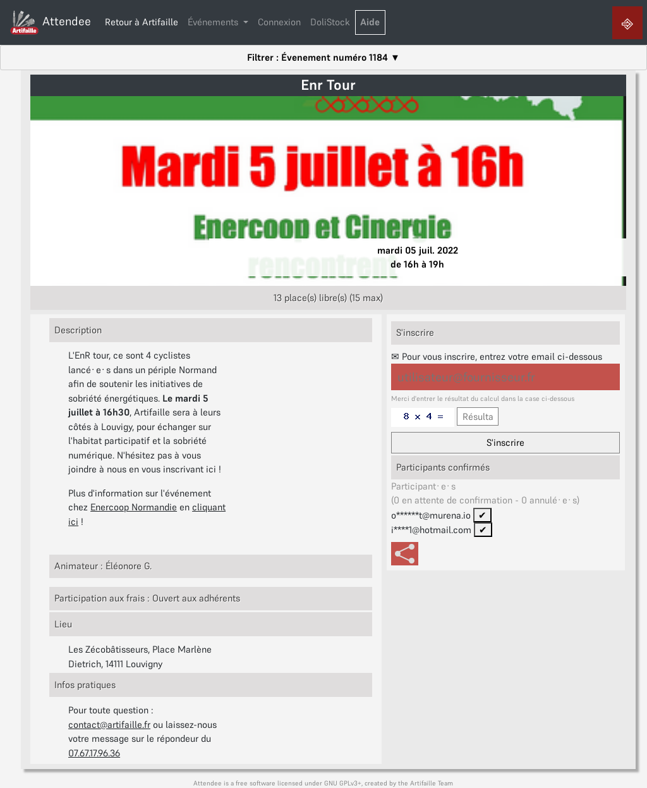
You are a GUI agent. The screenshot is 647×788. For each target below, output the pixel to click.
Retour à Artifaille (141, 22)
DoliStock (330, 22)
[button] (218, 23)
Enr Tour (328, 85)
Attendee (50, 22)
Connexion (279, 22)
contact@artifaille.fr (109, 724)
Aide (370, 22)
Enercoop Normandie (133, 507)
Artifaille (423, 783)
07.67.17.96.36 (94, 753)
